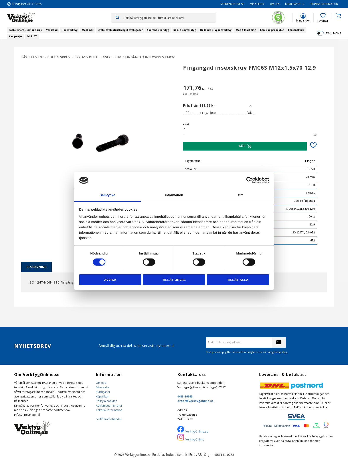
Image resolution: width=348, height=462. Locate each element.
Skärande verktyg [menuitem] (158, 29)
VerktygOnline (194, 439)
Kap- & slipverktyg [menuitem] (184, 29)
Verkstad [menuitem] (51, 29)
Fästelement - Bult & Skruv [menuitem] (25, 29)
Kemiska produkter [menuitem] (272, 29)
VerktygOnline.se (196, 431)
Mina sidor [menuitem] (257, 4)
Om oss (101, 383)
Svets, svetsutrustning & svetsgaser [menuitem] (120, 29)
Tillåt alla (237, 280)
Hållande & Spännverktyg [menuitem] (216, 29)
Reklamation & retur (109, 405)
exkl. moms (333, 33)
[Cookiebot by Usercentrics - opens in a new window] (249, 180)
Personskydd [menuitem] (296, 29)
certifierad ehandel (108, 419)
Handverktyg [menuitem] (70, 29)
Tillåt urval (174, 280)
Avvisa (110, 280)
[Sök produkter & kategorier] (169, 17)
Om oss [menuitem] (274, 4)
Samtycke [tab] (107, 195)
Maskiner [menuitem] (87, 29)
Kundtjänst (103, 392)
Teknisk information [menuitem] (324, 4)
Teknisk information (109, 410)
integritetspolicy (277, 352)
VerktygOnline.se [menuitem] (232, 4)
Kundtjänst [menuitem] (293, 4)
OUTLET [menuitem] (32, 36)
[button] (322, 17)
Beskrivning (36, 267)
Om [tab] (240, 195)
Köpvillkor (102, 396)
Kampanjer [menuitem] (15, 36)
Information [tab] (174, 195)
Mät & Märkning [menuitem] (246, 29)
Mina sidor (103, 387)
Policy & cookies (106, 401)
